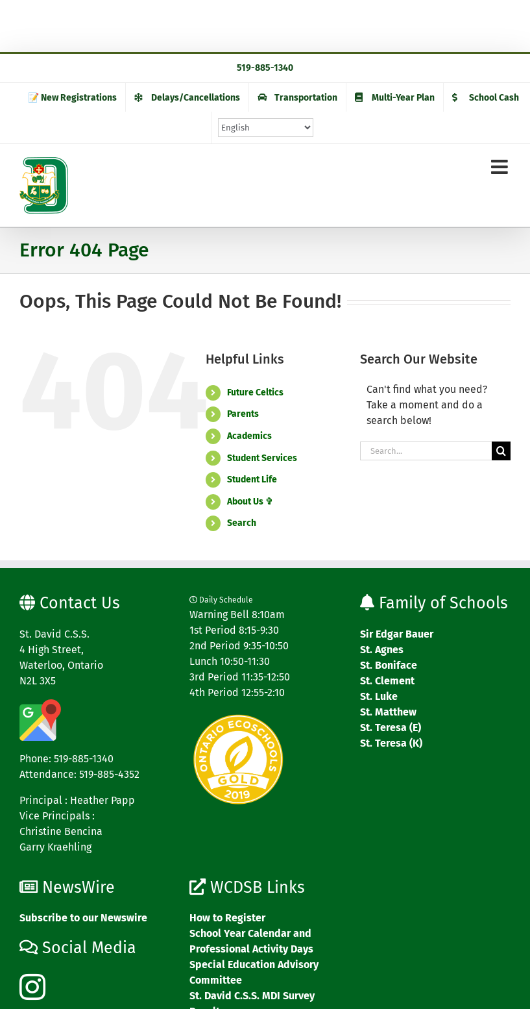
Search (241, 523)
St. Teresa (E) (390, 727)
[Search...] (426, 451)
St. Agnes (382, 649)
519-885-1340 (265, 67)
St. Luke (379, 696)
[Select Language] (265, 127)
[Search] (501, 451)
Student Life (252, 479)
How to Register (227, 918)
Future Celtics (255, 392)
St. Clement (387, 681)
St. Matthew (388, 712)
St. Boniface (388, 665)
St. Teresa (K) (391, 743)
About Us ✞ (250, 501)
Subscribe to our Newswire (83, 918)
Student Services (262, 458)
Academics (249, 436)
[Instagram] (32, 987)
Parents (243, 413)
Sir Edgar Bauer (396, 634)
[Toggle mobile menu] (501, 167)
